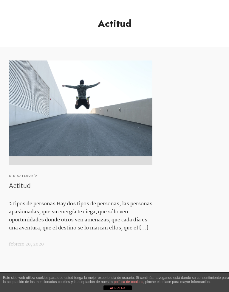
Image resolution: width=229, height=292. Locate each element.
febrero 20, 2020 (26, 244)
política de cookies (128, 282)
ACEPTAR (117, 288)
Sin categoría (23, 175)
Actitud (20, 185)
